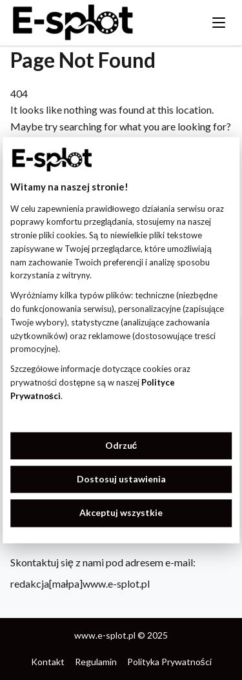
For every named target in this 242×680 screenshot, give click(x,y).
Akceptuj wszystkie (121, 513)
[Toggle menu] (219, 23)
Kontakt (48, 661)
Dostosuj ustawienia (121, 478)
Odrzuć (121, 445)
